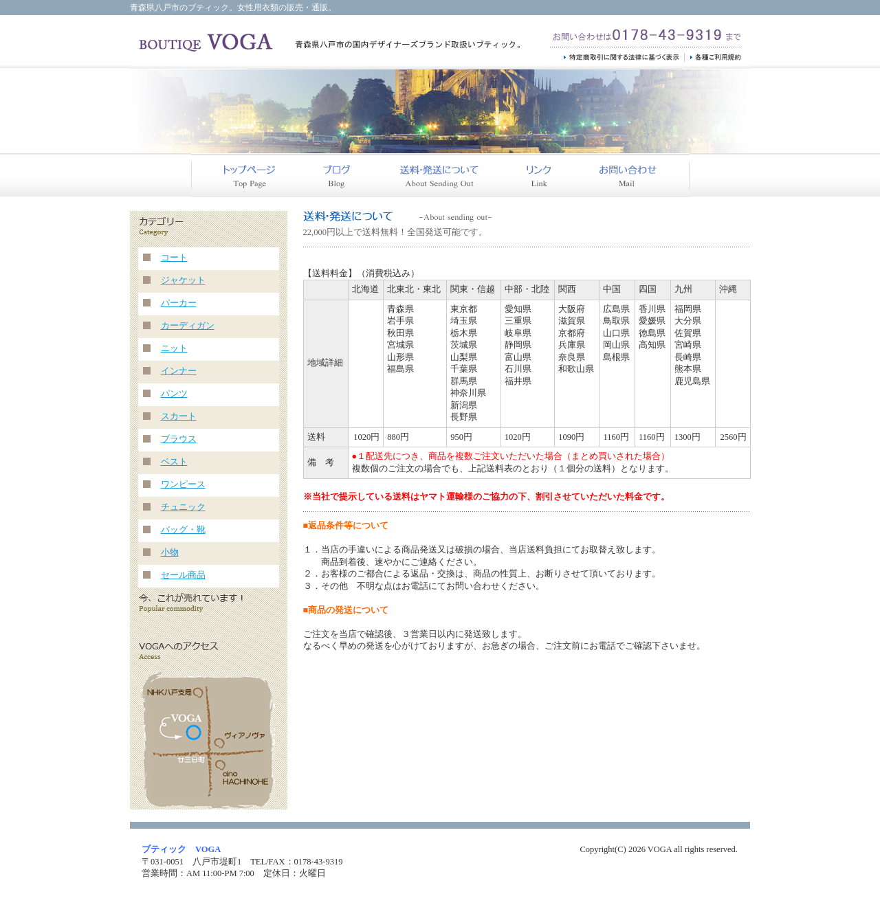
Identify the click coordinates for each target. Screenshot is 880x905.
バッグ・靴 (183, 530)
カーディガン (187, 326)
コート (174, 257)
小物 (170, 552)
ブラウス (179, 439)
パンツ (174, 394)
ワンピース (183, 484)
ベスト (174, 462)
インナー (179, 371)
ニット (174, 348)
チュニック (183, 507)
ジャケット (183, 280)
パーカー (179, 303)
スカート (179, 416)
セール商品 (183, 575)
